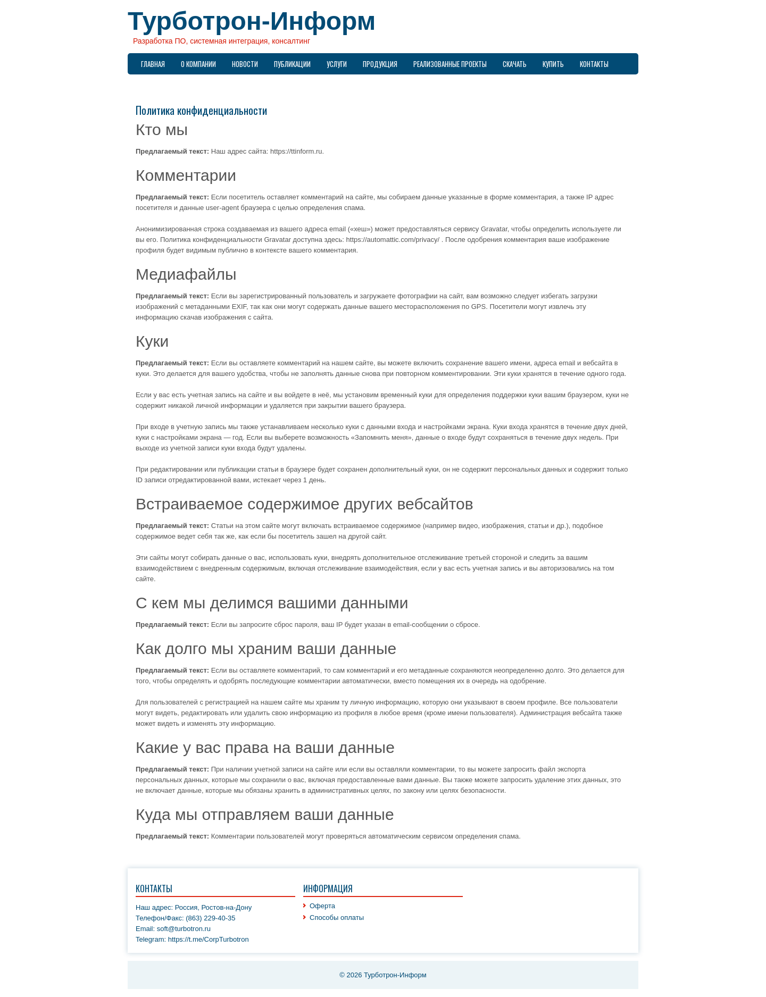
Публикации (292, 63)
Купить (553, 63)
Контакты (594, 63)
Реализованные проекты (450, 63)
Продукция (380, 63)
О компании (198, 63)
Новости (245, 63)
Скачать (515, 63)
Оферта (322, 906)
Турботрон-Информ (252, 21)
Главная (153, 63)
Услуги (337, 63)
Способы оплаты (337, 917)
